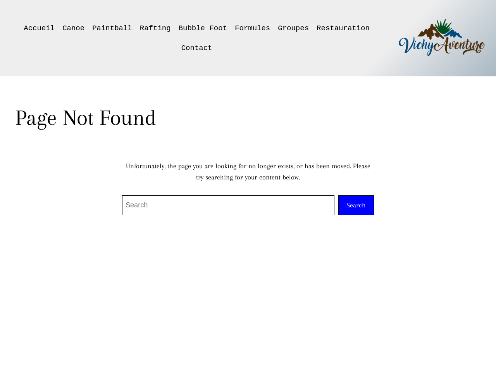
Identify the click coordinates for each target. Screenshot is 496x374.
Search (356, 205)
